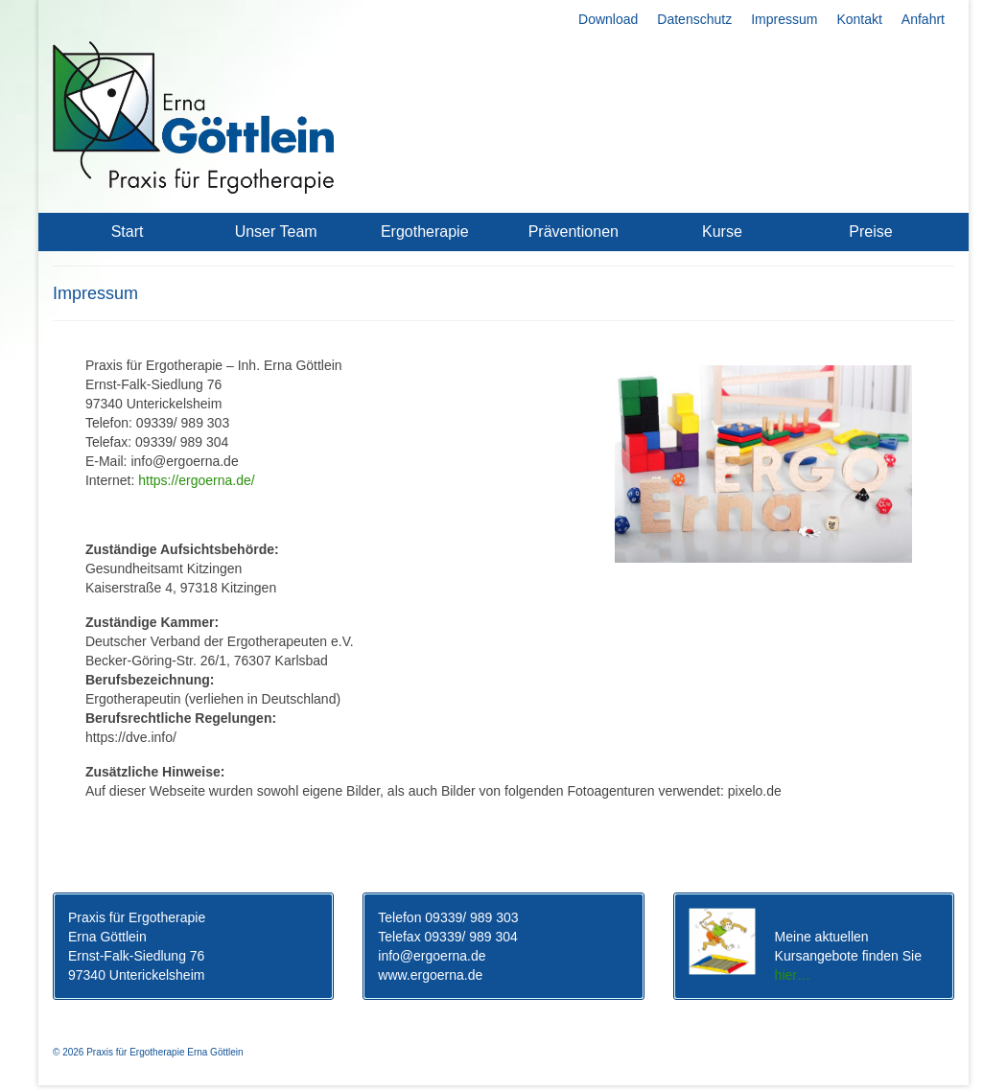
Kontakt (858, 19)
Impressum (784, 19)
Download (608, 19)
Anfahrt (923, 19)
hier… (792, 975)
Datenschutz (694, 19)
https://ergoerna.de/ (196, 480)
